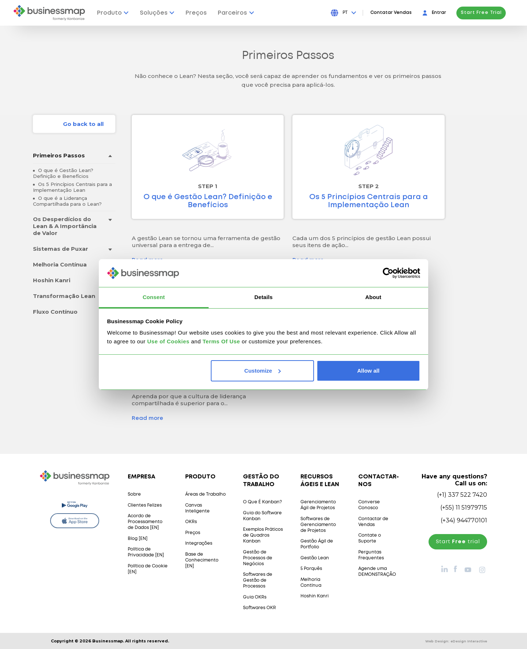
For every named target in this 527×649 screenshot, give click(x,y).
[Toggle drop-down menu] (109, 155)
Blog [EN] (137, 539)
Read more (147, 418)
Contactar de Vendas (373, 522)
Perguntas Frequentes (371, 555)
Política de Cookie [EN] (148, 569)
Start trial (458, 542)
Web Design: (456, 641)
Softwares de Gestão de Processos (257, 580)
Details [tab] (263, 297)
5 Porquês (311, 569)
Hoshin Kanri (51, 280)
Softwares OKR (259, 608)
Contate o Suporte (369, 538)
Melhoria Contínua (60, 264)
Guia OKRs (254, 597)
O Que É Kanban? (262, 502)
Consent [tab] (154, 297)
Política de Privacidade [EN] (146, 552)
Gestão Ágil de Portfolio (316, 544)
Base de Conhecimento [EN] (201, 560)
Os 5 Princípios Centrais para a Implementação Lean (72, 187)
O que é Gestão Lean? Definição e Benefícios (63, 173)
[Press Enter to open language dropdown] (356, 13)
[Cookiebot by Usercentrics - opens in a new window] (388, 273)
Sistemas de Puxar (60, 248)
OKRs (191, 522)
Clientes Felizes (145, 505)
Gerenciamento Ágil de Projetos (318, 505)
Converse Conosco (369, 505)
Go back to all (83, 123)
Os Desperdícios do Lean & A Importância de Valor (65, 226)
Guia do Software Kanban (262, 516)
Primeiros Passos (59, 155)
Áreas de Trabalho (205, 494)
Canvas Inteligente (197, 508)
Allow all (368, 371)
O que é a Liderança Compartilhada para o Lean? (67, 201)
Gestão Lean (314, 558)
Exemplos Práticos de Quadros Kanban (263, 535)
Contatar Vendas (398, 13)
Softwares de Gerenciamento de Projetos (318, 525)
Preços (192, 533)
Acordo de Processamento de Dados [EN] (145, 522)
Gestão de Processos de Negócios (257, 558)
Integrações (198, 543)
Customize (262, 371)
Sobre (134, 494)
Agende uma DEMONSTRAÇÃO (377, 572)
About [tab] (373, 297)
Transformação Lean (64, 295)
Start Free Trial (488, 13)
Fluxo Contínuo (55, 311)
